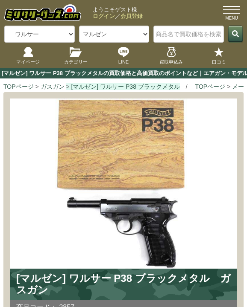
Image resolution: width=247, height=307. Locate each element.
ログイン (104, 16)
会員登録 (132, 16)
